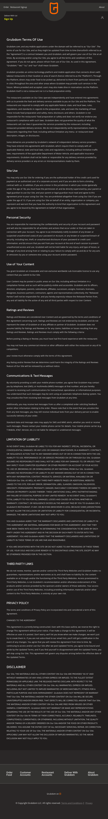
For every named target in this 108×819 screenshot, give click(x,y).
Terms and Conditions (72, 803)
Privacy (89, 803)
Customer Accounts (25, 773)
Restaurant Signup (18, 7)
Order (6, 7)
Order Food (9, 773)
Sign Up (8, 18)
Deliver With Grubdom (71, 773)
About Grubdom (93, 773)
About (101, 7)
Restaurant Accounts (48, 773)
